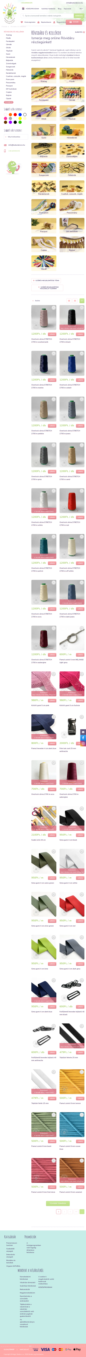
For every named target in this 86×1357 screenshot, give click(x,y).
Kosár (73, 22)
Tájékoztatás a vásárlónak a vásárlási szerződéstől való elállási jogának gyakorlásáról (27, 1310)
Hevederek (10, 57)
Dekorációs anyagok (10, 1256)
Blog (59, 9)
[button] (16, 136)
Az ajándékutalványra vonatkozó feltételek (27, 1323)
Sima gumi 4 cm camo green (42, 883)
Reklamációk (25, 1289)
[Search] (52, 15)
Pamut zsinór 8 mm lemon (70, 1103)
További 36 (8, 102)
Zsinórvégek (11, 63)
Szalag (9, 35)
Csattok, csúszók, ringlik (16, 76)
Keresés (79, 16)
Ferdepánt (10, 41)
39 (76, 1211)
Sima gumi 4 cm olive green (42, 926)
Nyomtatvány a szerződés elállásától (26, 1298)
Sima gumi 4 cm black (68, 840)
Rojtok (8, 95)
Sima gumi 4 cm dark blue (41, 1011)
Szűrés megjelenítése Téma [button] (47, 281)
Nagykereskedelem (27, 1293)
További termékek (58, 1203)
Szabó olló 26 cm (38, 840)
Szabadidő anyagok (10, 1250)
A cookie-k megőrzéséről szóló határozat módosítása (46, 1280)
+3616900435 (26, 3)
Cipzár (8, 98)
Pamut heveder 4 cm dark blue (43, 748)
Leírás (52, 334)
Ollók (8, 48)
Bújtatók (9, 60)
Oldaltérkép (9, 1350)
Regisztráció (59, 22)
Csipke (9, 92)
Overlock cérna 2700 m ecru (42, 794)
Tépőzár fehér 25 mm (40, 1103)
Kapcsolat (67, 9)
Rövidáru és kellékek (10, 1261)
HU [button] (81, 9)
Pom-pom (10, 79)
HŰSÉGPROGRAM (30, 9)
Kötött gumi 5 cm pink (40, 705)
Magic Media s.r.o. (18, 1354)
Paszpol (9, 86)
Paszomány (10, 82)
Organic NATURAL (13, 1266)
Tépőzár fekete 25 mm (69, 1057)
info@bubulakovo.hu (74, 3)
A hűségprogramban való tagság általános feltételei (34, 1248)
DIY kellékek (11, 89)
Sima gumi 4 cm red (67, 926)
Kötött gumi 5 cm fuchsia (70, 705)
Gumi (8, 54)
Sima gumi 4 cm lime (39, 969)
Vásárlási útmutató (27, 1282)
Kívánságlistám (28, 22)
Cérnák (9, 44)
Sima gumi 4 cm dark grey (70, 969)
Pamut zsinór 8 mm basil (41, 1146)
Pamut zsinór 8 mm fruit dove (43, 1192)
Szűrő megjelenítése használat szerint (48, 288)
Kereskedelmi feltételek (25, 1278)
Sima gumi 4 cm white (68, 883)
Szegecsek (10, 67)
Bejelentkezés (44, 22)
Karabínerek (11, 73)
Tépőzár (9, 51)
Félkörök (9, 70)
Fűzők (8, 38)
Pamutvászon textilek (11, 1244)
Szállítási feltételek (48, 9)
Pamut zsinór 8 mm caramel (71, 1192)
